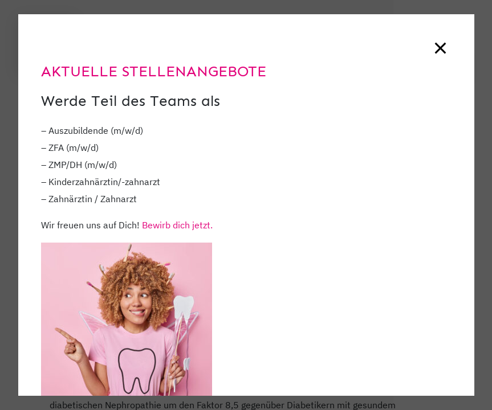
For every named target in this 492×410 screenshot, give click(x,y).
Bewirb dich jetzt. (177, 225)
